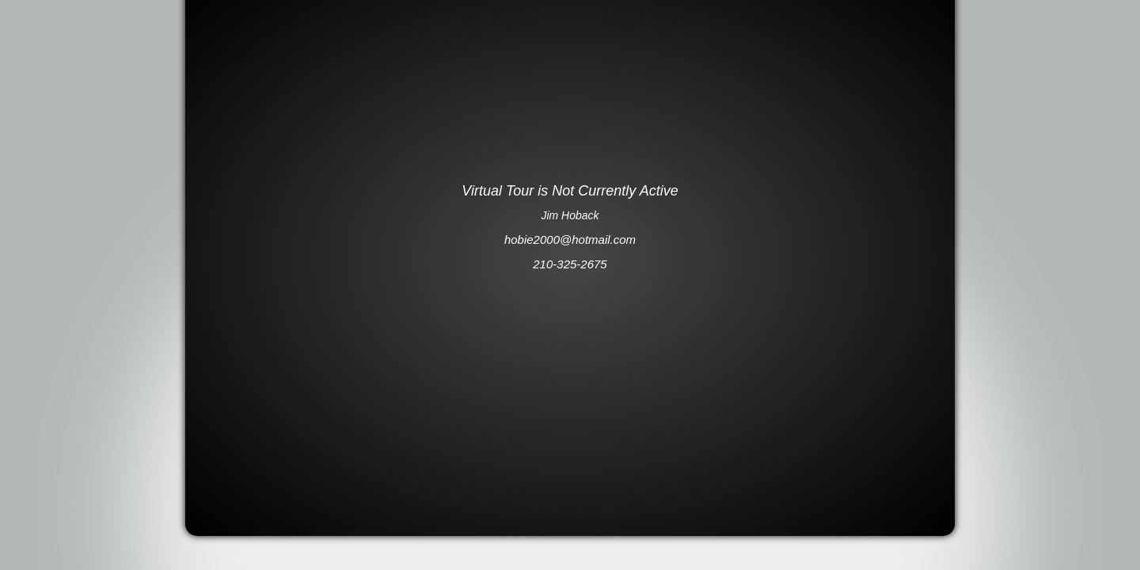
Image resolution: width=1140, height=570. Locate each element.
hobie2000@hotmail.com (570, 239)
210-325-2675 (569, 264)
